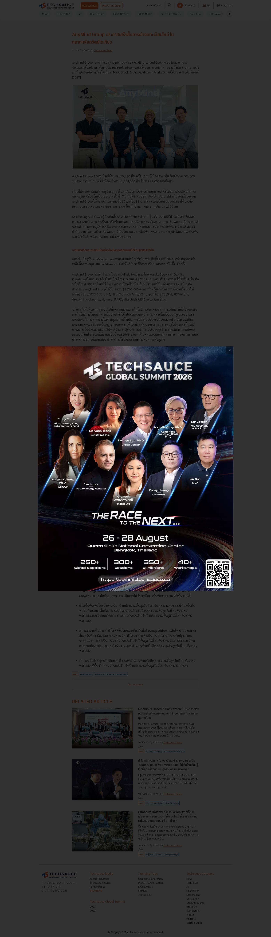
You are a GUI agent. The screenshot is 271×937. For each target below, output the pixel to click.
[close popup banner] (229, 350)
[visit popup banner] (135, 468)
